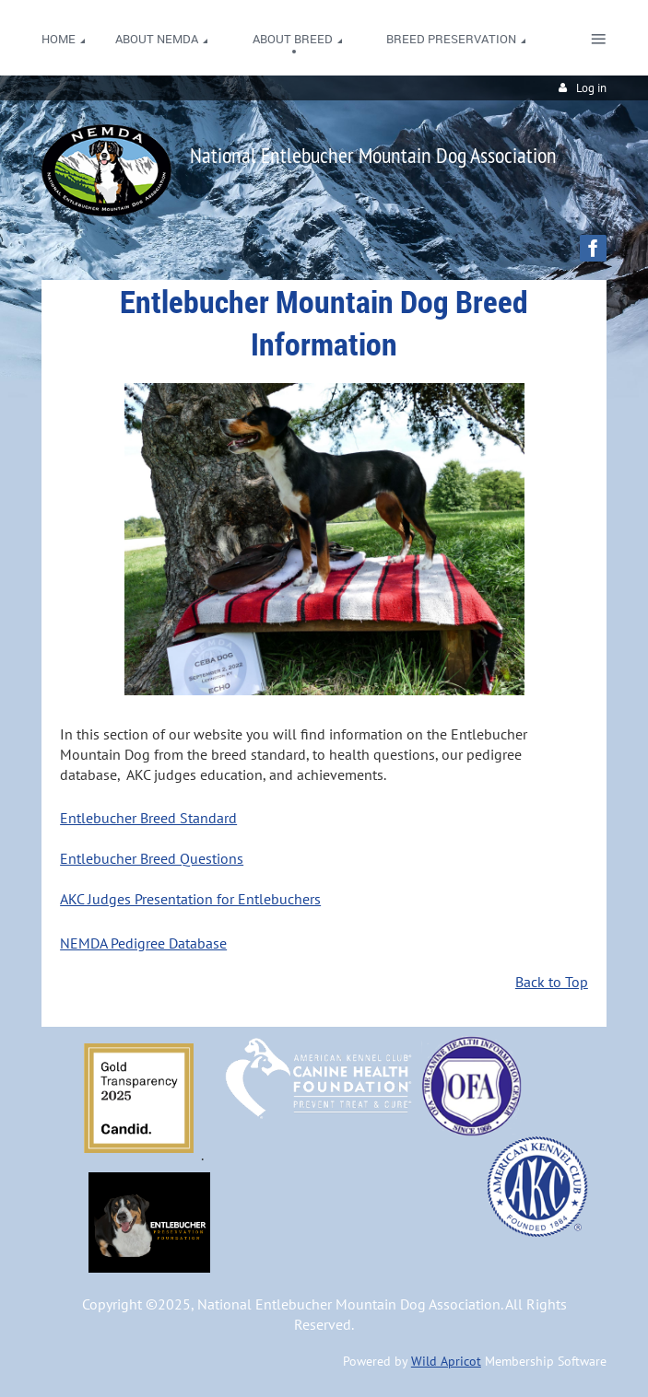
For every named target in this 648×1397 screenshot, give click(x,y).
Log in (591, 88)
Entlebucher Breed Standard (148, 818)
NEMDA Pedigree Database (143, 943)
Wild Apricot (446, 1361)
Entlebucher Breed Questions (151, 858)
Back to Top (551, 981)
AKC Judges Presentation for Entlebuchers (190, 899)
